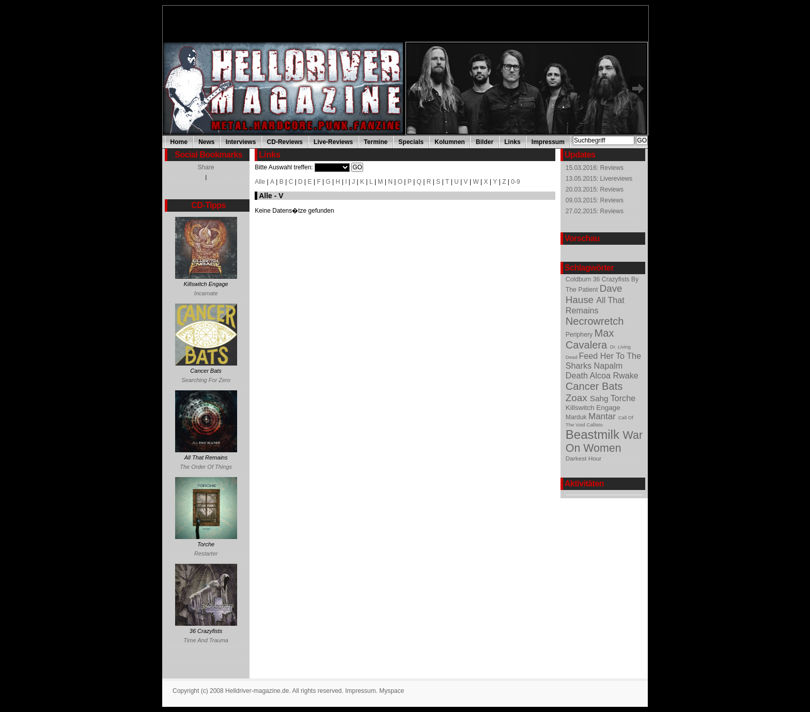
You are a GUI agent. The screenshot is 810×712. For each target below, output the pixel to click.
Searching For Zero (205, 380)
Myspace (391, 690)
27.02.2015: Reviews (595, 211)
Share (206, 167)
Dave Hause (594, 294)
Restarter (205, 553)
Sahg (600, 398)
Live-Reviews (333, 142)
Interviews (241, 142)
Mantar (603, 416)
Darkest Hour (583, 458)
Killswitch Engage (593, 408)
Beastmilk (594, 434)
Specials (411, 142)
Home (179, 142)
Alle (260, 181)
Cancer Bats (594, 386)
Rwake (625, 375)
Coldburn (579, 279)
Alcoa (601, 375)
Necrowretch (595, 321)
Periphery (580, 334)
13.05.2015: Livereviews (599, 178)
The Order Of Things (206, 467)
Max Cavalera (590, 339)
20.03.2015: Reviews (595, 189)
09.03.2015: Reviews (595, 200)
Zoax (578, 397)
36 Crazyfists (612, 279)
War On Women (604, 441)
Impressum (548, 142)
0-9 (515, 181)
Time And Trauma (205, 640)
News (206, 142)
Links (512, 142)
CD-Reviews (285, 142)
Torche (623, 398)
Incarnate (206, 293)
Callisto (594, 425)
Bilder (484, 142)
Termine (375, 142)
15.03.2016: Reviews (595, 167)
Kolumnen (449, 142)
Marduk (577, 417)
